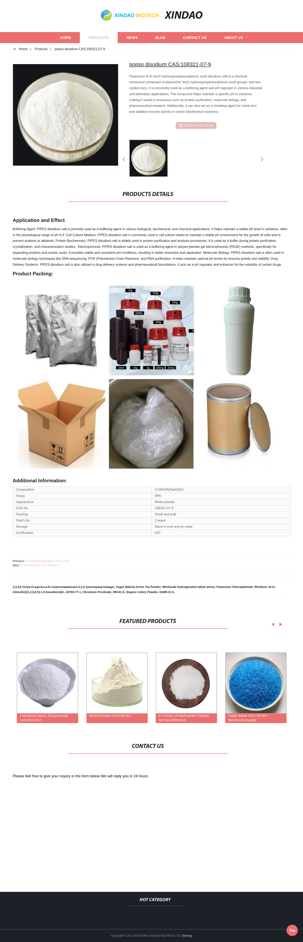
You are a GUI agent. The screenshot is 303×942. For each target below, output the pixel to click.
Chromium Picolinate (96, 592)
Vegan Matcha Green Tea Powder (138, 587)
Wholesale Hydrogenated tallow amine (188, 587)
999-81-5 (118, 592)
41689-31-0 (166, 592)
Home (65, 48)
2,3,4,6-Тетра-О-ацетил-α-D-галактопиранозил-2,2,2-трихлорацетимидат (63, 587)
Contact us (195, 48)
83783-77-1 (73, 592)
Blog (160, 48)
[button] (124, 160)
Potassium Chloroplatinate (234, 587)
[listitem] (151, 157)
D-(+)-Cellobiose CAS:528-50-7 (39, 565)
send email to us (196, 126)
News (132, 48)
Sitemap (187, 935)
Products (99, 48)
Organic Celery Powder (141, 592)
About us (233, 48)
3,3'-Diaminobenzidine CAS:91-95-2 (48, 561)
